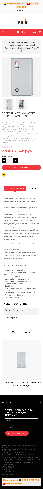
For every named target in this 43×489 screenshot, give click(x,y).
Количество (7, 156)
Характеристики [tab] (15, 189)
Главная (11, 42)
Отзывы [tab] (33, 189)
